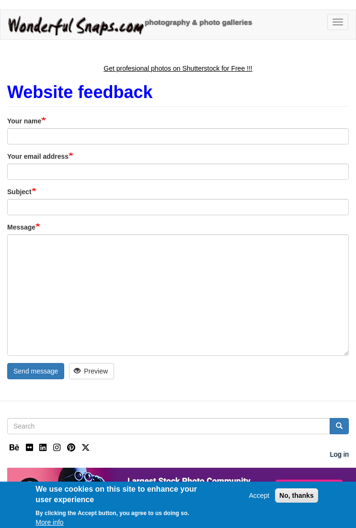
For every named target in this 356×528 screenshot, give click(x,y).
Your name (24, 121)
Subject (19, 192)
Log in (339, 454)
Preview (91, 371)
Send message (35, 371)
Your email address (38, 156)
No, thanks (296, 498)
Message (21, 227)
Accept (259, 498)
